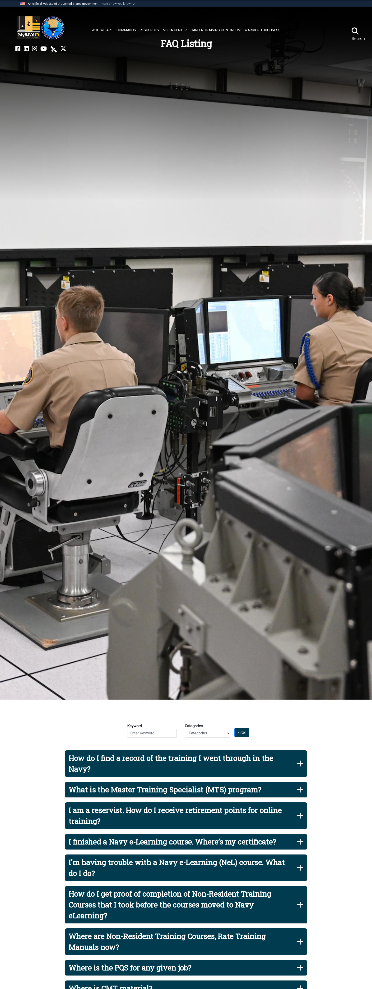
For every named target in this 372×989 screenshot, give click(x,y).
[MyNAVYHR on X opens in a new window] (63, 48)
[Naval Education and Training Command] (41, 28)
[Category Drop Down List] (207, 733)
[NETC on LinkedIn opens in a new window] (26, 48)
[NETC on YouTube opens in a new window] (43, 48)
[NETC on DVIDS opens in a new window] (53, 48)
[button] (119, 3)
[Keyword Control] (152, 733)
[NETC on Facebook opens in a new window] (17, 48)
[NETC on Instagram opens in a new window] (34, 48)
